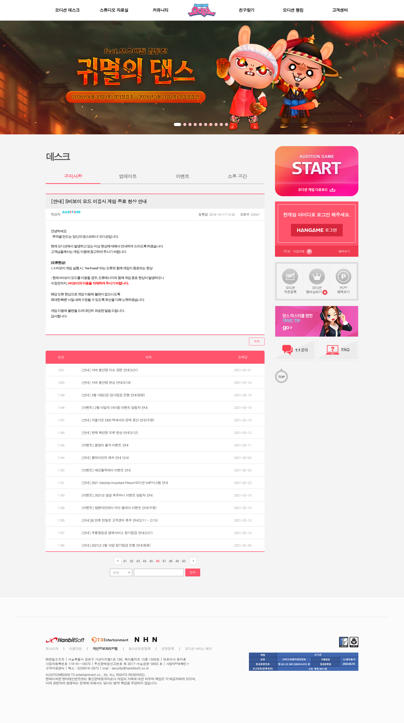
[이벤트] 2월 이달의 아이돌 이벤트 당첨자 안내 (115, 407)
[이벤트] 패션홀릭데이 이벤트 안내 (106, 470)
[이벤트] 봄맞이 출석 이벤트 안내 (105, 445)
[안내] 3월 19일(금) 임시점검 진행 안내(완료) (113, 394)
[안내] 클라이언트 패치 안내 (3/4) (105, 457)
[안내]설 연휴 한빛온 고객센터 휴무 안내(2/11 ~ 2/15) (120, 520)
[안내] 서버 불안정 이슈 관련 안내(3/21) (110, 369)
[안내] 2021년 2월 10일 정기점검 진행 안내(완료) (116, 545)
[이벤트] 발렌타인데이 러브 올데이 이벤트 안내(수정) (119, 507)
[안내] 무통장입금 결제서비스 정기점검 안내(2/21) (117, 532)
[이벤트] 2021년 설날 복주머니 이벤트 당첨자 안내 (117, 495)
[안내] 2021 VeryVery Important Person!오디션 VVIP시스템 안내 (125, 482)
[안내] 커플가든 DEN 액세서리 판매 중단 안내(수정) (118, 419)
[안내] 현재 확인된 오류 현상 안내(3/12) (110, 432)
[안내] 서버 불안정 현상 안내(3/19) (106, 382)
